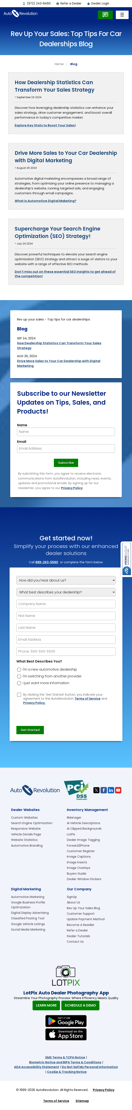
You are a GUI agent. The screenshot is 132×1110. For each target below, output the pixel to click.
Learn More (46, 1005)
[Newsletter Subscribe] (66, 463)
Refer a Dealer (69, 3)
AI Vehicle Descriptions (83, 823)
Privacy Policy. (34, 703)
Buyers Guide (76, 873)
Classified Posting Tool (27, 918)
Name (22, 425)
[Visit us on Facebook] (103, 790)
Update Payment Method (86, 919)
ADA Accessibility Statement (36, 1067)
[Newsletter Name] (66, 432)
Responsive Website (26, 828)
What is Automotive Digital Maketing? (45, 201)
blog (73, 64)
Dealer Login (98, 3)
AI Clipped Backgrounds (84, 828)
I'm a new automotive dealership (50, 669)
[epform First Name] (66, 616)
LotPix (71, 834)
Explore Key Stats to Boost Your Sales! (45, 125)
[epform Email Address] (66, 639)
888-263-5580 (46, 562)
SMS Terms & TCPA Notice (65, 1057)
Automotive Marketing (27, 897)
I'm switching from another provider (52, 676)
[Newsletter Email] (66, 448)
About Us (73, 902)
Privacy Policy (72, 488)
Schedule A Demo (80, 1005)
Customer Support (81, 913)
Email (21, 441)
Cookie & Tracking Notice (67, 1072)
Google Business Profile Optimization (28, 904)
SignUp (72, 897)
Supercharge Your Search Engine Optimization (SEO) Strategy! (57, 232)
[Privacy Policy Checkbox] (19, 695)
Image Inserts (77, 862)
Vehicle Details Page (26, 834)
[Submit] (30, 730)
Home (59, 64)
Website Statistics (24, 840)
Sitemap (82, 1101)
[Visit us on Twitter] (96, 790)
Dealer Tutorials (78, 936)
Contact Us (75, 941)
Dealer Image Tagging (83, 840)
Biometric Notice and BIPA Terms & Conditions (65, 1062)
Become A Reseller (80, 925)
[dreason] (19, 669)
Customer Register (81, 851)
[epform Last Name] (66, 628)
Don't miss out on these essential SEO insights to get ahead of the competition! (65, 274)
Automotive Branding (27, 845)
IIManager (74, 817)
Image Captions (79, 856)
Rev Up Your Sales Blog (83, 908)
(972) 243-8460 (37, 3)
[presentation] (48, 713)
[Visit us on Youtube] (118, 790)
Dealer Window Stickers (84, 879)
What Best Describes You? (39, 661)
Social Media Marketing (28, 929)
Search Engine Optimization (31, 823)
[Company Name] (66, 604)
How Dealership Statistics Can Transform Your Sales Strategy (55, 86)
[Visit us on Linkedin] (111, 790)
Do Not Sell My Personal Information (90, 1067)
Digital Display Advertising (30, 913)
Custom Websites (24, 817)
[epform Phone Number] (66, 651)
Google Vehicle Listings (28, 924)
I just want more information (46, 683)
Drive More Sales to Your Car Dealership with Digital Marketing (66, 157)
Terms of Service (87, 699)
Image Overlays (78, 868)
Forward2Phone (78, 845)
